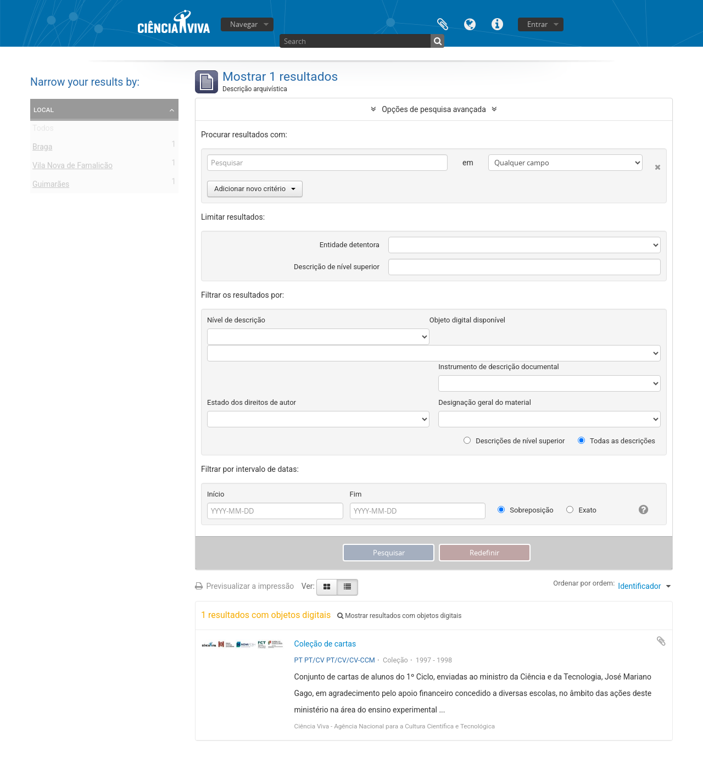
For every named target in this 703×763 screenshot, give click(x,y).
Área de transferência (442, 23)
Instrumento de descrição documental (498, 367)
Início (215, 494)
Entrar (537, 24)
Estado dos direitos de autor (251, 402)
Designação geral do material (484, 402)
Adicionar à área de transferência (661, 641)
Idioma (470, 23)
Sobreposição (526, 510)
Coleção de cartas (325, 643)
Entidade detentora (350, 245)
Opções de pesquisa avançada (434, 109)
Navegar (244, 24)
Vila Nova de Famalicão (72, 167)
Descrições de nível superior (514, 441)
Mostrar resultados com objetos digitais (399, 616)
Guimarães (50, 186)
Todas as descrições (616, 441)
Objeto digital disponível (467, 320)
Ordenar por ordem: (584, 583)
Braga (42, 148)
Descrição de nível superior (337, 267)
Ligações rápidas (497, 23)
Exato (581, 510)
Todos (43, 130)
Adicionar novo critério (254, 189)
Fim (356, 494)
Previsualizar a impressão (244, 586)
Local (44, 109)
